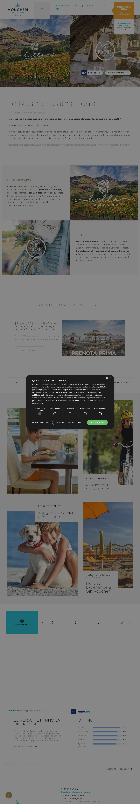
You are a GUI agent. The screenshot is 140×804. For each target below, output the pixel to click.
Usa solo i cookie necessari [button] (68, 422)
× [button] (110, 378)
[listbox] (107, 378)
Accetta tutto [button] (97, 422)
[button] (41, 422)
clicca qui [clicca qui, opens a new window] (45, 403)
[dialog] (70, 402)
